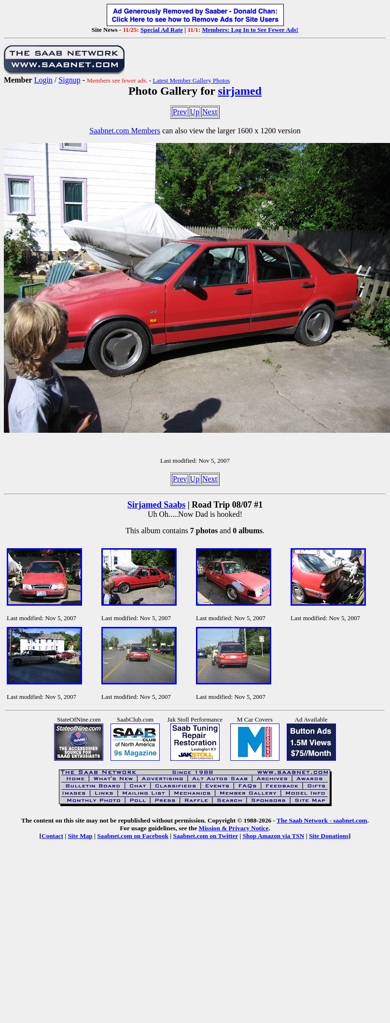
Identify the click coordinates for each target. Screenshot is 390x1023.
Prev (180, 112)
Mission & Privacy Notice (234, 828)
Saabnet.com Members (124, 131)
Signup (69, 80)
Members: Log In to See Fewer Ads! (250, 29)
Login (43, 80)
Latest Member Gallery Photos (191, 80)
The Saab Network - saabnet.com (322, 820)
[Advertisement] (195, 927)
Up (194, 112)
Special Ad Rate (161, 29)
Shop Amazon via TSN (274, 835)
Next (209, 112)
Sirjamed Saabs (156, 505)
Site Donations (328, 835)
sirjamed (240, 91)
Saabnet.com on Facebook (132, 835)
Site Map (80, 835)
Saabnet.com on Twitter (205, 835)
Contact (52, 835)
